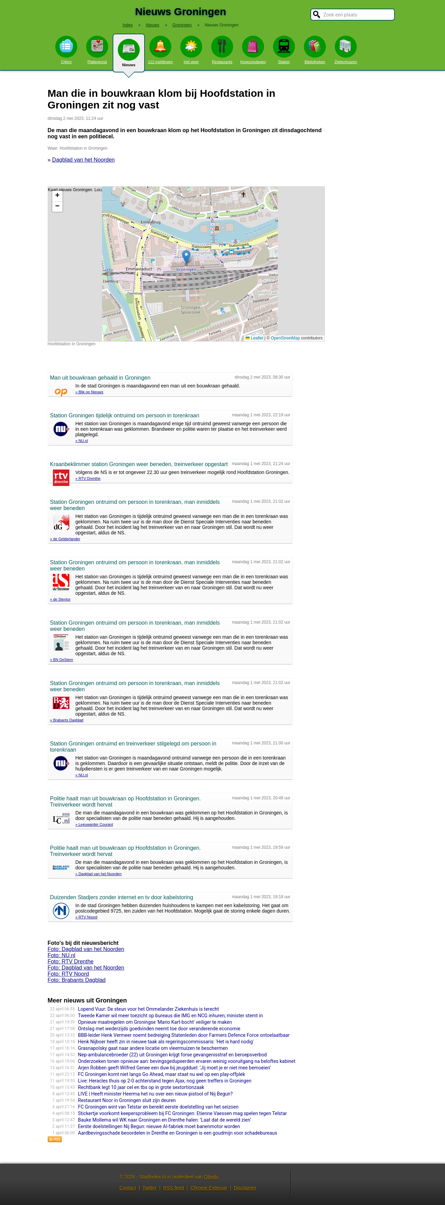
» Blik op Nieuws (89, 392)
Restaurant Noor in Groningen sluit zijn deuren (127, 1100)
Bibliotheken (315, 50)
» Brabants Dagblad (66, 720)
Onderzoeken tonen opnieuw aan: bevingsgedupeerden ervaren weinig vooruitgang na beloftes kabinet (186, 1061)
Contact (127, 1188)
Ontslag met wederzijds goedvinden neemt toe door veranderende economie (159, 1028)
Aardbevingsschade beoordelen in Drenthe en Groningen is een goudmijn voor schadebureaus (177, 1133)
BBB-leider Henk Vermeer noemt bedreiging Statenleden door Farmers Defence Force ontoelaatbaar (183, 1035)
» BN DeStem (61, 660)
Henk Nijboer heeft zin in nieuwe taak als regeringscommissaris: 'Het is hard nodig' (166, 1041)
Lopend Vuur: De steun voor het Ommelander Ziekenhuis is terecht (148, 1009)
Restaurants (222, 50)
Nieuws (129, 55)
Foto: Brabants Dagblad (77, 980)
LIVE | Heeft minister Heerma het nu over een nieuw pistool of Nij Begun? (155, 1094)
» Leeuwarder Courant (94, 824)
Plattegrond (97, 50)
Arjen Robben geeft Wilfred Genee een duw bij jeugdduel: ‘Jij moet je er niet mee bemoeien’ (174, 1067)
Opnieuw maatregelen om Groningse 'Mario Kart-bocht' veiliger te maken (155, 1022)
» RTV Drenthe (88, 478)
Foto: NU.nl (62, 955)
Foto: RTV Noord (68, 974)
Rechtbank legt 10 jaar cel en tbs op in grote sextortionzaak (141, 1087)
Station (284, 50)
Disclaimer (245, 1188)
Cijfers (66, 50)
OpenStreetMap (285, 338)
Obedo (211, 1177)
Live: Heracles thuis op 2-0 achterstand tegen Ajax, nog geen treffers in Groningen (164, 1081)
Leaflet (254, 338)
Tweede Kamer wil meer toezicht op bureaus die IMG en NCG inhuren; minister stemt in (170, 1015)
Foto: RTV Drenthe (71, 961)
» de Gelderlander (65, 539)
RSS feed (173, 1188)
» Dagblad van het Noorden (99, 874)
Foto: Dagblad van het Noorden (86, 949)
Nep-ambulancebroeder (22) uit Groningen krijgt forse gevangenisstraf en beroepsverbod (172, 1054)
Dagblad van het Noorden (83, 160)
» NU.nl (82, 441)
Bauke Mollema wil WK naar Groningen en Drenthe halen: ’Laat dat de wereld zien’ (164, 1120)
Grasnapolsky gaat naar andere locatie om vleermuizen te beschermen (153, 1048)
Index (128, 25)
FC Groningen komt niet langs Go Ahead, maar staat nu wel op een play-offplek (161, 1074)
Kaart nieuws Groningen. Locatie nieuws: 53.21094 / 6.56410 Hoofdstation (185, 263)
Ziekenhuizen (345, 50)
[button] (186, 257)
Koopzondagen (253, 50)
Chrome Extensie (208, 1188)
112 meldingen (160, 50)
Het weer (191, 50)
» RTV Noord (87, 917)
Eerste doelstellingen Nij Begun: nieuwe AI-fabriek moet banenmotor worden (159, 1126)
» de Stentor (60, 599)
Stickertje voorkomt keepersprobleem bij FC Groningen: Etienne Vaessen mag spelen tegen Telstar (182, 1113)
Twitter (149, 1188)
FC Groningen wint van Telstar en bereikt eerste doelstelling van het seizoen (158, 1107)
